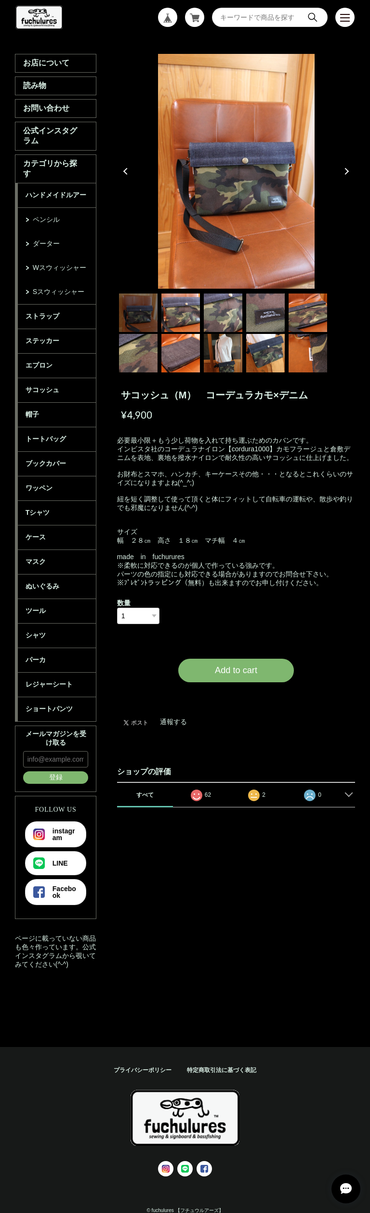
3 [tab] (223, 313)
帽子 (32, 414)
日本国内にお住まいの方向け (236, 694)
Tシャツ (38, 512)
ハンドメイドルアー (56, 195)
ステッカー (42, 341)
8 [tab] (223, 353)
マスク (36, 561)
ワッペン (39, 488)
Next (345, 171)
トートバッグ (46, 439)
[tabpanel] (236, 171)
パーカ (36, 660)
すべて (145, 795)
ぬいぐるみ (42, 586)
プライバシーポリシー (143, 1070)
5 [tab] (308, 313)
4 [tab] (265, 313)
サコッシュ (42, 390)
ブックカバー (46, 463)
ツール (36, 610)
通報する (173, 722)
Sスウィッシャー (58, 291)
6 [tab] (138, 353)
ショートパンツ (49, 709)
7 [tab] (180, 353)
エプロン (39, 365)
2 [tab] (180, 313)
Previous (126, 171)
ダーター (46, 243)
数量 (124, 603)
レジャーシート (49, 684)
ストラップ (42, 316)
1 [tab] (138, 313)
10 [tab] (308, 353)
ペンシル (46, 219)
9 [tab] (265, 353)
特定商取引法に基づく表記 (221, 1070)
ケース (36, 537)
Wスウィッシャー (59, 267)
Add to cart (236, 670)
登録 (56, 777)
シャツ (36, 635)
